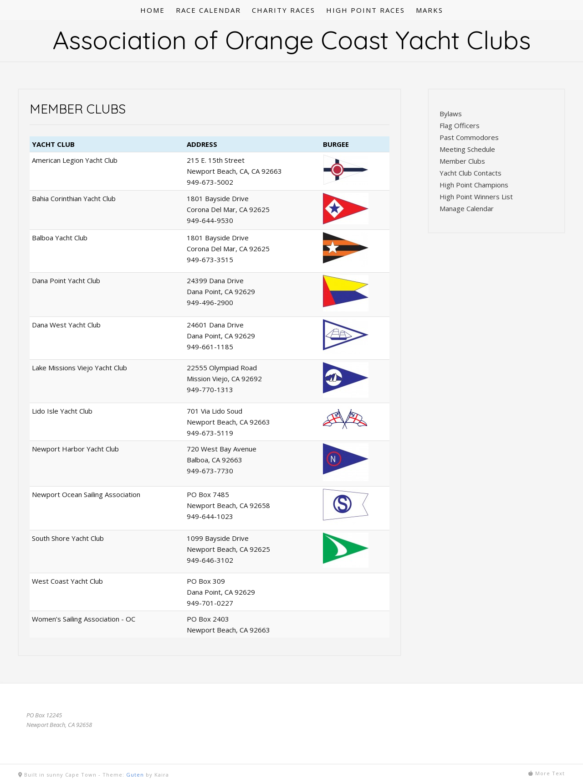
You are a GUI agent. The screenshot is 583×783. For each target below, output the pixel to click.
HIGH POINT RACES (365, 10)
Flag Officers (460, 125)
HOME (152, 10)
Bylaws (451, 113)
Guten (135, 774)
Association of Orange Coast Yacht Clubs (291, 39)
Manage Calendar (467, 208)
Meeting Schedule (467, 149)
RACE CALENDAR (208, 10)
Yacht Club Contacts (470, 172)
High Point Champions (474, 184)
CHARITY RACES (283, 10)
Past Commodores (469, 137)
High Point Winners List (476, 196)
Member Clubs (462, 161)
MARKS (429, 10)
